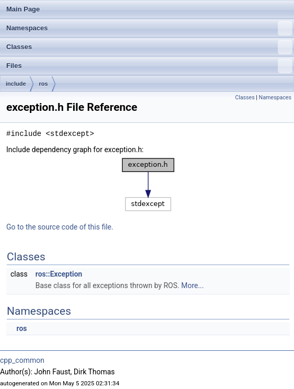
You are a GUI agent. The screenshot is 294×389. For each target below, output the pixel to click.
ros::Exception (59, 274)
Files (149, 66)
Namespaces (149, 28)
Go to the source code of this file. (59, 227)
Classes (149, 47)
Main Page (23, 9)
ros (43, 84)
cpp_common (22, 360)
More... (192, 285)
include (16, 84)
